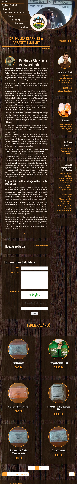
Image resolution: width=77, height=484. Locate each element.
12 (4, 470)
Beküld (34, 313)
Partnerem (19, 23)
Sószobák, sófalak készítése (15, 12)
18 (8, 470)
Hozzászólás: (15, 272)
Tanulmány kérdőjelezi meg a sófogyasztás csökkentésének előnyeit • (65, 181)
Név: (18, 267)
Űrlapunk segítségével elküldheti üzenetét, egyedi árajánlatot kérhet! (65, 127)
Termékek (6, 9)
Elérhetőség (23, 27)
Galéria (10, 16)
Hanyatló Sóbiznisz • (65, 187)
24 (13, 470)
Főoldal (4, 1)
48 (17, 470)
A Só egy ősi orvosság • (65, 174)
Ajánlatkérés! (67, 120)
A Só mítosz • (68, 176)
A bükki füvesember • (65, 199)
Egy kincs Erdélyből (9, 5)
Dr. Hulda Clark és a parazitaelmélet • (66, 202)
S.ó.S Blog (16, 19)
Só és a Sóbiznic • (66, 149)
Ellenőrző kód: (15, 291)
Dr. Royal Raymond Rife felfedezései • (65, 207)
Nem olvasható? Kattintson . (34, 303)
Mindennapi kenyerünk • (64, 210)
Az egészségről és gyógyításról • (66, 152)
